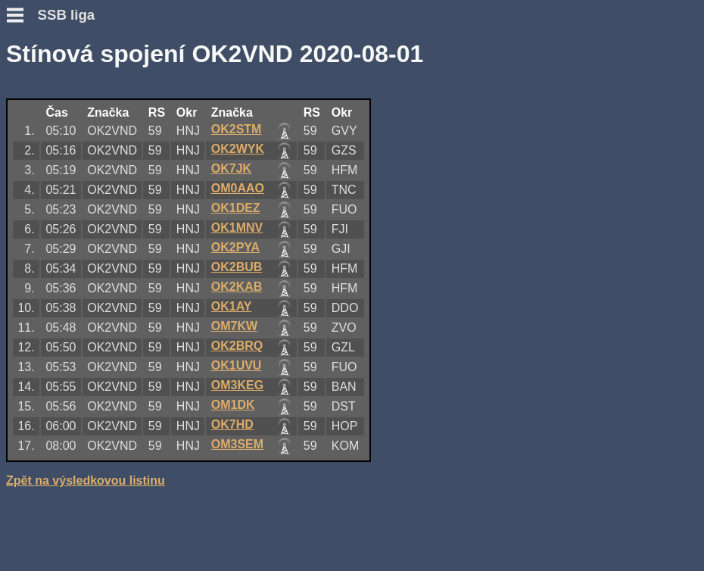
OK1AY (231, 306)
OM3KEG (237, 385)
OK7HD (232, 424)
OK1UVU (236, 365)
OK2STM (236, 129)
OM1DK (233, 404)
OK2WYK (237, 148)
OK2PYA (235, 247)
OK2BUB (237, 267)
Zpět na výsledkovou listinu (85, 480)
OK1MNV (237, 227)
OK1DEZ (235, 207)
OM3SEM (237, 444)
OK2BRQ (237, 345)
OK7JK (231, 168)
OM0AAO (237, 188)
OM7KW (234, 326)
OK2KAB (237, 286)
